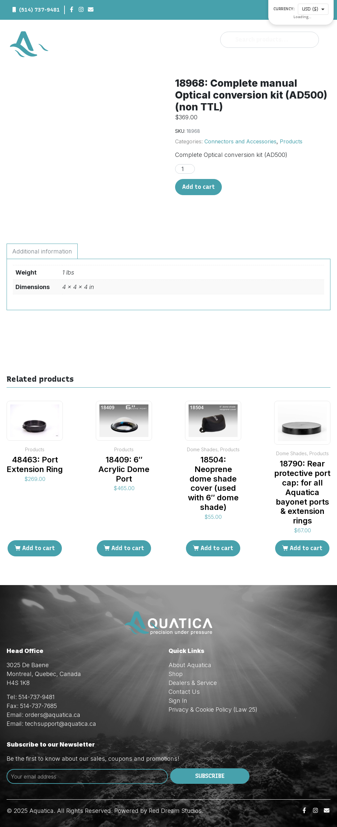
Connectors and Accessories (240, 141)
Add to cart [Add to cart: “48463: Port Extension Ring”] (38, 548)
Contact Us (184, 691)
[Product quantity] (185, 169)
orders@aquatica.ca (52, 714)
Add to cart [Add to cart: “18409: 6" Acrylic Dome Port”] (127, 548)
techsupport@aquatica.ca (60, 723)
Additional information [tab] (42, 251)
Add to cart (198, 187)
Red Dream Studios (175, 810)
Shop (175, 673)
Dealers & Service (192, 682)
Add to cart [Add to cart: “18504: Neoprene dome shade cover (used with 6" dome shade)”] (216, 548)
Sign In (177, 700)
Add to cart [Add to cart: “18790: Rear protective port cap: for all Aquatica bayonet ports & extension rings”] (306, 548)
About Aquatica (189, 665)
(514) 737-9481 (39, 10)
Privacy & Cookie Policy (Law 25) (212, 709)
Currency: (284, 9)
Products (291, 141)
